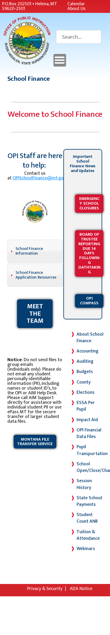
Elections (85, 392)
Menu (59, 60)
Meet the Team (35, 313)
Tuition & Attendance (88, 535)
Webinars (86, 548)
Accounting (87, 351)
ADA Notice (81, 589)
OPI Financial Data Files (89, 433)
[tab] (35, 251)
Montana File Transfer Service (35, 442)
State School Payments (89, 501)
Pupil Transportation (92, 450)
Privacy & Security (44, 589)
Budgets (85, 371)
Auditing (85, 361)
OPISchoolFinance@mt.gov (39, 178)
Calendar (76, 4)
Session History (84, 484)
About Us (76, 9)
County (84, 382)
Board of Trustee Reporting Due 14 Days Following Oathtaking (89, 253)
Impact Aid (87, 420)
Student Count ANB (87, 518)
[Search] (78, 37)
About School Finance (90, 337)
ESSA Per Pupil (86, 406)
